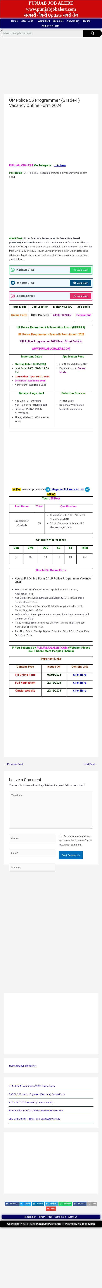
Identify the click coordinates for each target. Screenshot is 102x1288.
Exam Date (58, 21)
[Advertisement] (50, 66)
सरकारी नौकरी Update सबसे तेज (51, 15)
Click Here (79, 674)
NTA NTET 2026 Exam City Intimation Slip (31, 1102)
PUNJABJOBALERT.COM (52, 647)
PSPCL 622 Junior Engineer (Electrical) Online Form (37, 1094)
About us (72, 1217)
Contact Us (60, 1217)
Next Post (91, 764)
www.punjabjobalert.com (51, 9)
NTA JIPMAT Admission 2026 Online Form (32, 1085)
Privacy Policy (45, 1217)
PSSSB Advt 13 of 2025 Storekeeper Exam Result (36, 1110)
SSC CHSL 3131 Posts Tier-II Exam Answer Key (34, 1118)
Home (14, 21)
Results (86, 21)
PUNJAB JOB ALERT (51, 3)
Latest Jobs (28, 21)
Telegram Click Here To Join (67, 489)
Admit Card (44, 21)
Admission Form (51, 26)
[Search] (92, 33)
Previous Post (13, 764)
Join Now (60, 165)
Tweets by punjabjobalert (22, 1065)
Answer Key (73, 21)
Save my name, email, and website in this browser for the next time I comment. (75, 840)
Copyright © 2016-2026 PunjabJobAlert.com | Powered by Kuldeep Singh (51, 1223)
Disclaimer (30, 1217)
